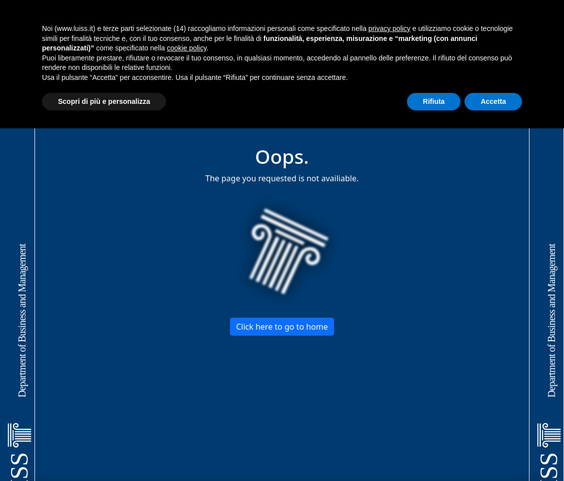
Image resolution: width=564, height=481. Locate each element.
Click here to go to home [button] (282, 326)
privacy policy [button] (389, 28)
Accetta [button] (493, 101)
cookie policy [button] (186, 48)
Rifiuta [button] (434, 101)
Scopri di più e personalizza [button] (104, 101)
